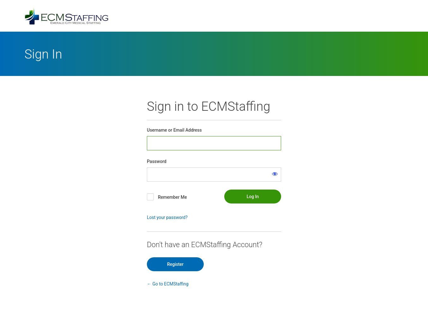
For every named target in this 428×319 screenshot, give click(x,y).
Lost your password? (167, 217)
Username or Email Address (174, 130)
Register (175, 264)
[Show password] (274, 173)
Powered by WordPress (214, 16)
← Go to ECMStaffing (168, 283)
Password (156, 161)
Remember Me (172, 197)
